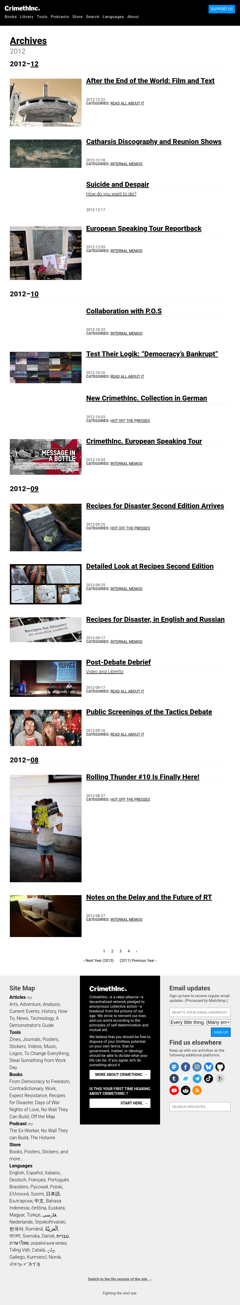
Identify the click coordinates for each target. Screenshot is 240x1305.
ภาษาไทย (19, 1243)
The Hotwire (42, 1137)
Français (37, 1180)
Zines (15, 1039)
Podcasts (60, 16)
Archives (28, 40)
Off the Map (43, 1116)
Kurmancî (37, 1257)
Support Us (222, 9)
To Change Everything (46, 1053)
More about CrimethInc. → (121, 1074)
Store (77, 16)
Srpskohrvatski (50, 1222)
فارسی (49, 1215)
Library (27, 16)
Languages (113, 16)
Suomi (37, 1194)
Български (21, 1201)
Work (50, 1088)
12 (34, 64)
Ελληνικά (19, 1194)
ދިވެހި (51, 1250)
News (22, 1018)
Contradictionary (26, 1088)
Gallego (17, 1257)
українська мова (49, 1243)
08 (34, 760)
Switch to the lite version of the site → (120, 1279)
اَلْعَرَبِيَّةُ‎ (51, 1229)
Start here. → (134, 1103)
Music (50, 1046)
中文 (39, 1201)
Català (38, 1250)
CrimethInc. (22, 8)
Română (34, 1229)
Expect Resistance (28, 1095)
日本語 (53, 1194)
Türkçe (33, 1215)
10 (34, 294)
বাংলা (14, 1236)
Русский (39, 1187)
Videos (35, 1046)
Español (34, 1173)
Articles (17, 997)
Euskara (56, 1208)
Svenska (31, 1236)
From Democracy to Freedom (39, 1081)
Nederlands (21, 1222)
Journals (32, 1039)
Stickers (17, 1046)
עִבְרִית (62, 1236)
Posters (50, 1039)
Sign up (221, 1032)
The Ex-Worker (24, 1130)
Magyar (17, 1215)
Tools (42, 16)
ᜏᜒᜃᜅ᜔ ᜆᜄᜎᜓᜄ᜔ (24, 1264)
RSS (29, 998)
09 (34, 489)
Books (11, 16)
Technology (42, 1018)
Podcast (17, 1123)
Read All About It (127, 103)
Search (92, 16)
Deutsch (17, 1180)
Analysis (51, 1004)
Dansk (48, 1236)
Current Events (24, 1011)
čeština (38, 1208)
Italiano (52, 1173)
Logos (15, 1053)
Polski (56, 1187)
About (133, 16)
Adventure (30, 1004)
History (48, 1011)
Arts (13, 1004)
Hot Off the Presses (130, 421)
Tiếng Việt (19, 1250)
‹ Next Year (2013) (98, 960)
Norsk (55, 1257)
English (16, 1173)
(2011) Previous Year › (138, 960)
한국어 (16, 1229)
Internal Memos (126, 164)
